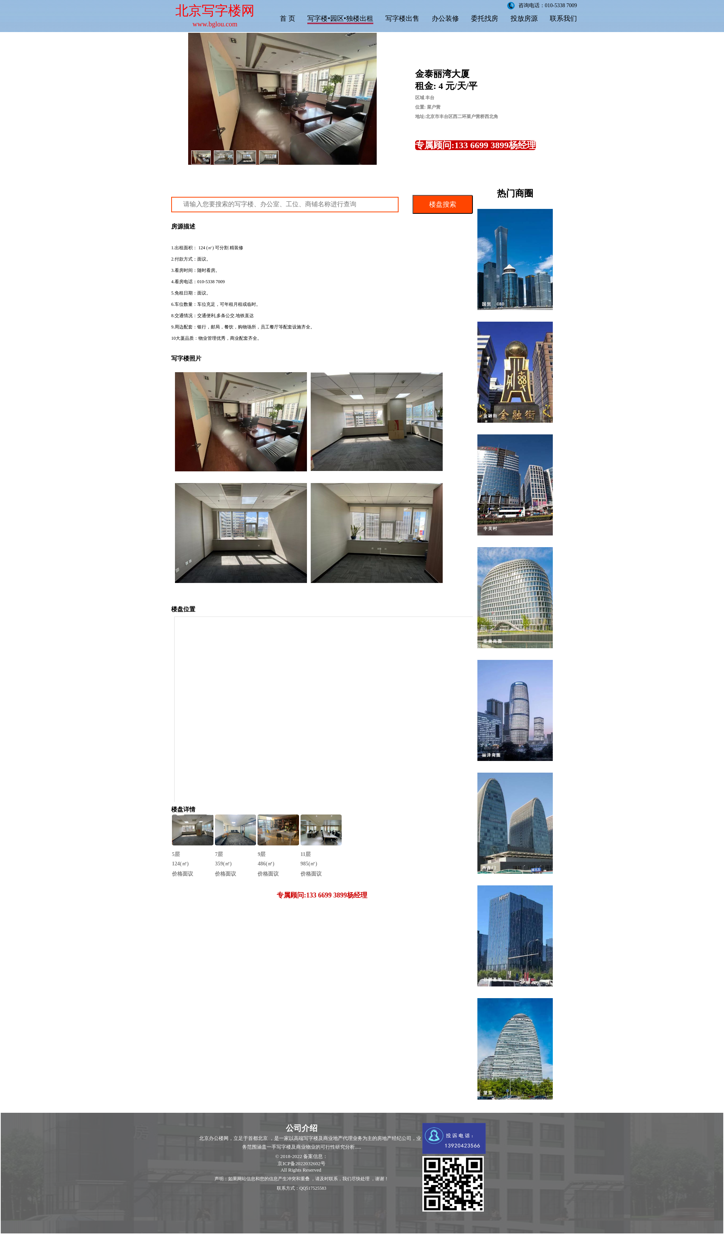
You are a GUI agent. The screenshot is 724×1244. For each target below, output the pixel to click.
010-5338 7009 (211, 281)
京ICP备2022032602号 (301, 1163)
